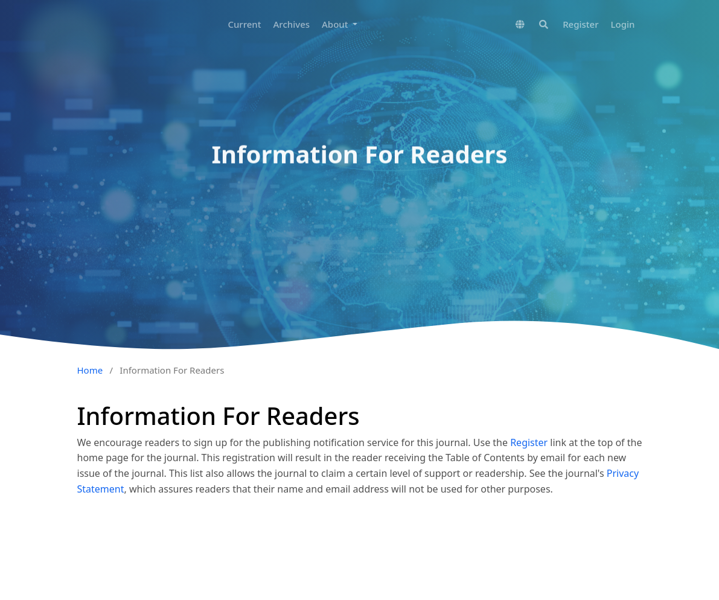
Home (90, 370)
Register (580, 24)
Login (623, 24)
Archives (291, 24)
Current (244, 24)
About (336, 24)
